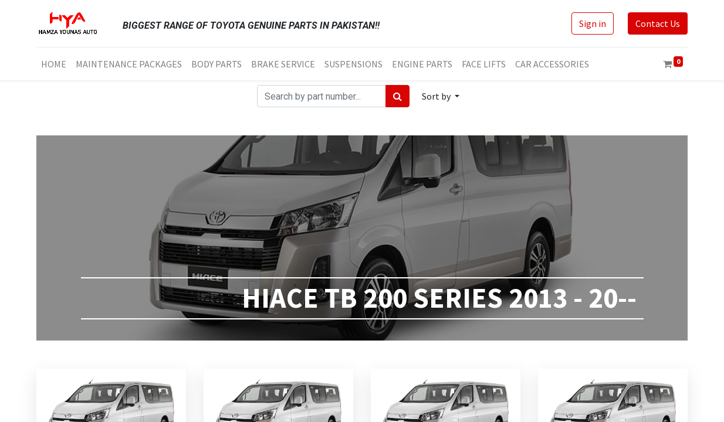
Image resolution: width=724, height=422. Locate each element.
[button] (440, 96)
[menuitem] (53, 64)
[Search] (397, 96)
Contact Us (657, 23)
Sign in (592, 23)
